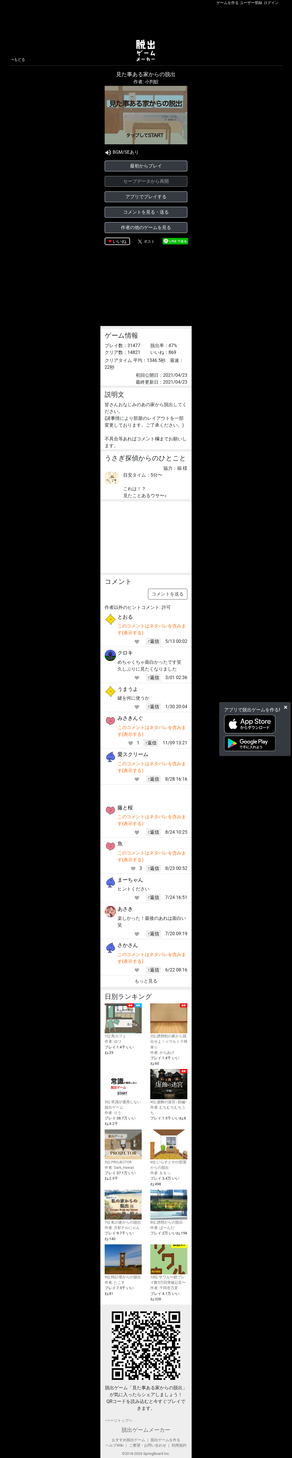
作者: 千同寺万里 (164, 1288)
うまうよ (127, 689)
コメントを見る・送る (146, 212)
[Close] (285, 707)
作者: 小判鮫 (146, 81)
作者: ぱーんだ (162, 1228)
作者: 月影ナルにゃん (122, 1228)
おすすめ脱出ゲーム (128, 1440)
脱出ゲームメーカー (145, 1430)
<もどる (18, 59)
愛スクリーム (132, 754)
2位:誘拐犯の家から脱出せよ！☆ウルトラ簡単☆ (168, 1026)
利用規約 (179, 1445)
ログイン (271, 3)
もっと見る (146, 981)
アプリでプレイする (146, 196)
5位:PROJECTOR (123, 1146)
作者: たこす (115, 1282)
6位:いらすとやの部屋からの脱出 (168, 1149)
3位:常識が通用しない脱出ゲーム (123, 1089)
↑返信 (153, 641)
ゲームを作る (227, 3)
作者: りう (113, 1113)
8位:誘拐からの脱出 (168, 1207)
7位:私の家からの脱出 (123, 1207)
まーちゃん (130, 880)
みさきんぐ (130, 718)
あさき (125, 909)
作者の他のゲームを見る (146, 227)
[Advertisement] (146, 21)
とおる (125, 617)
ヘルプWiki (114, 1445)
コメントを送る (168, 594)
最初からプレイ (146, 166)
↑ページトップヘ (118, 1420)
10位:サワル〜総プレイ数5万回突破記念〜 (168, 1264)
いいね (119, 241)
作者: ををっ (160, 1173)
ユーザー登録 (251, 3)
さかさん (127, 945)
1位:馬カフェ (123, 1020)
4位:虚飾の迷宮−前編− (168, 1086)
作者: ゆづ (113, 1041)
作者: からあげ (162, 1052)
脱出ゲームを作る (165, 1440)
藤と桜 (125, 808)
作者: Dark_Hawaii (119, 1167)
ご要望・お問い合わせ (147, 1445)
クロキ (125, 653)
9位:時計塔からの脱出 (123, 1261)
